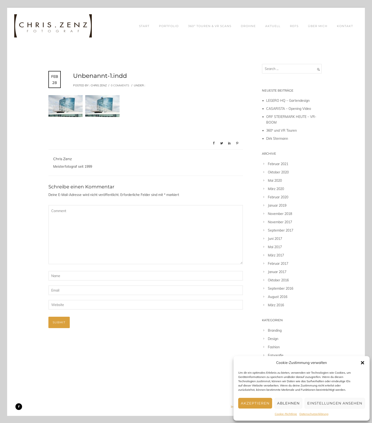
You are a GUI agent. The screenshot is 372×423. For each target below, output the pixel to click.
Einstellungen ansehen (334, 403)
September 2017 (280, 230)
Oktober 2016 (278, 280)
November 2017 (280, 222)
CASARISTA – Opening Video (288, 109)
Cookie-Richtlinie (286, 414)
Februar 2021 (278, 164)
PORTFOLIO (169, 26)
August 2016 (277, 297)
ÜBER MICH (317, 26)
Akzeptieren (255, 403)
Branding (275, 330)
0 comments (120, 85)
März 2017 (276, 255)
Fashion (274, 347)
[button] (362, 362)
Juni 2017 (275, 239)
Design (273, 339)
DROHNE (248, 26)
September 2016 (280, 288)
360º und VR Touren (281, 130)
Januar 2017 (277, 272)
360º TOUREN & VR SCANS (209, 26)
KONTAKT (345, 26)
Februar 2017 (278, 263)
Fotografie (276, 355)
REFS (294, 26)
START (144, 26)
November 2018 (280, 214)
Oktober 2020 (278, 172)
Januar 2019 (277, 205)
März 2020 (276, 189)
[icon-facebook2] (18, 406)
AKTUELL (272, 26)
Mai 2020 (275, 180)
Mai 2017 (275, 247)
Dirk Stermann (277, 138)
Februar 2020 (278, 197)
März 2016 (276, 305)
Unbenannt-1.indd (100, 75)
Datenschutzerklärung (313, 414)
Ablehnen (288, 403)
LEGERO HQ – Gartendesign (288, 100)
